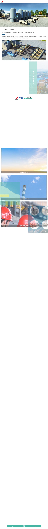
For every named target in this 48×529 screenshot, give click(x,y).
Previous (1, 15)
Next (47, 15)
